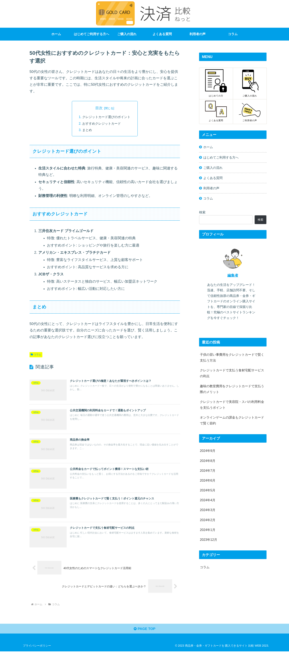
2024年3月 (207, 510)
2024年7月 (207, 470)
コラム (36, 354)
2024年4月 (207, 500)
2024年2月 (207, 520)
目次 (99, 108)
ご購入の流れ (213, 167)
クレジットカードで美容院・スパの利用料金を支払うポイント (232, 404)
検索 (202, 212)
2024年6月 (207, 480)
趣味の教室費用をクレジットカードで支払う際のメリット (232, 389)
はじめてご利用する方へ (221, 157)
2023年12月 (208, 539)
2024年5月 (207, 490)
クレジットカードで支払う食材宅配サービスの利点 (232, 373)
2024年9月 (207, 450)
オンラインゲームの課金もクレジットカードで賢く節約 (232, 420)
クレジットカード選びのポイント (106, 117)
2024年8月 (207, 460)
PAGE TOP (144, 630)
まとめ (87, 130)
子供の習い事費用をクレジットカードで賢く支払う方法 (232, 357)
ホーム (208, 147)
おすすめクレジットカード (101, 123)
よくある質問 (213, 178)
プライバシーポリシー (37, 647)
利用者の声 (211, 188)
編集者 (232, 275)
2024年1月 (207, 530)
